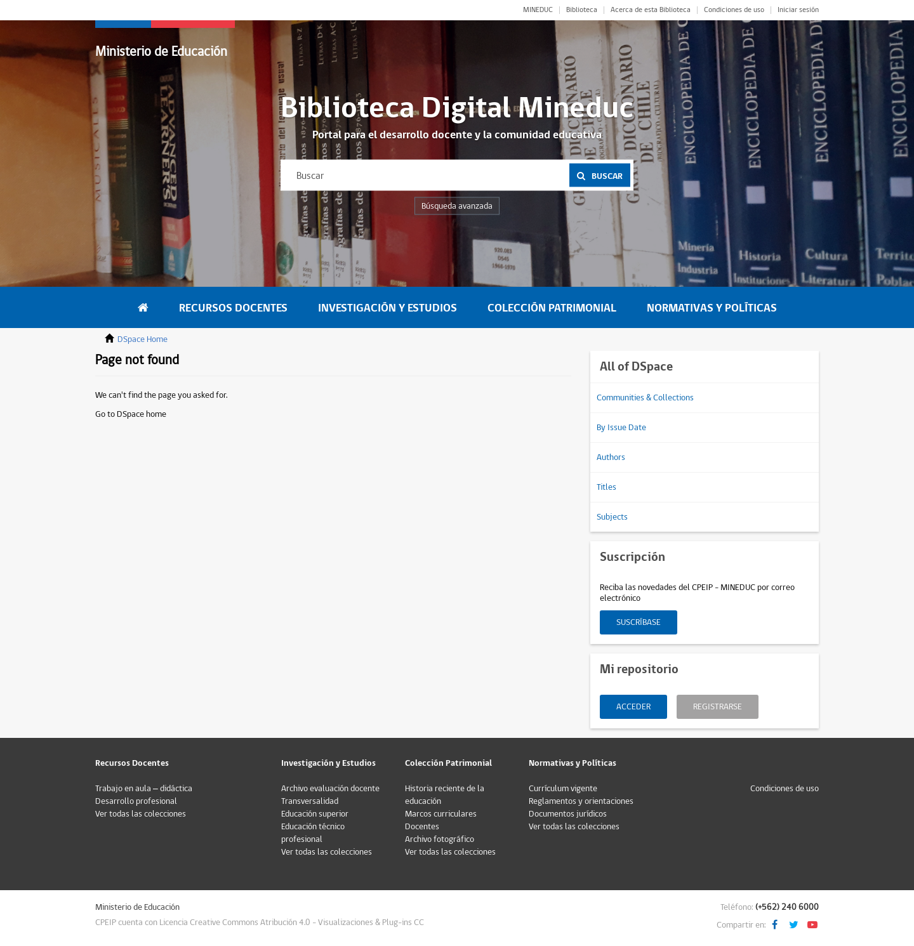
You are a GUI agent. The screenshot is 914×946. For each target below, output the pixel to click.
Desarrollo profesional (136, 801)
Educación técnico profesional (313, 833)
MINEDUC (538, 10)
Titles (606, 487)
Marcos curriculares (441, 814)
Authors (611, 457)
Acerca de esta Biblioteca (651, 10)
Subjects (612, 517)
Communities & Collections (645, 397)
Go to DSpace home (130, 414)
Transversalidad (309, 801)
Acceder (633, 706)
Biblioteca (581, 10)
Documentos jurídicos (568, 814)
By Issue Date (621, 427)
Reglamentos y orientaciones (581, 801)
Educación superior (314, 814)
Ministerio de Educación (161, 52)
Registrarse (717, 706)
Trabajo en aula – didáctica (143, 788)
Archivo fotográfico (439, 839)
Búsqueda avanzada (457, 206)
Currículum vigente (563, 788)
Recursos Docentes (233, 308)
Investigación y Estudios (387, 308)
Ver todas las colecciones (140, 814)
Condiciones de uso (734, 10)
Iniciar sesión (798, 10)
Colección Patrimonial (551, 308)
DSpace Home (142, 339)
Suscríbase (638, 622)
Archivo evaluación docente (330, 788)
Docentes (422, 826)
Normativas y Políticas (712, 308)
